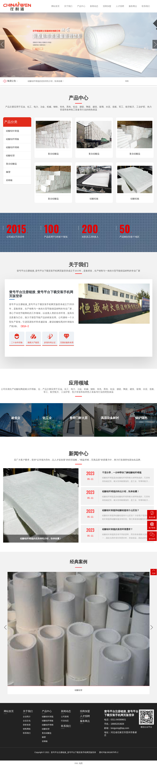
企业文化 (27, 721)
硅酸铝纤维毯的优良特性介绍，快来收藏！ (46, 81)
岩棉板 (9, 180)
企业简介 (27, 716)
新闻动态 (93, 6)
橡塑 (8, 172)
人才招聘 (119, 6)
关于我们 (67, 6)
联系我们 (145, 6)
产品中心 (80, 6)
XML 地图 (78, 763)
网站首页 (54, 6)
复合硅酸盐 (11, 164)
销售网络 (27, 729)
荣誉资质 (27, 725)
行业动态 (65, 721)
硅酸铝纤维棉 (12, 147)
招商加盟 (106, 6)
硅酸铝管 (10, 155)
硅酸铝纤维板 (12, 139)
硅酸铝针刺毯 (12, 131)
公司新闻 (65, 716)
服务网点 (132, 6)
